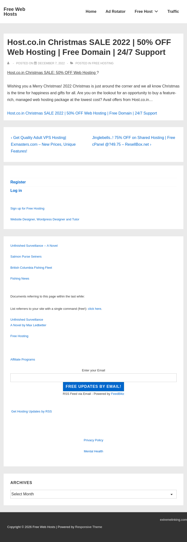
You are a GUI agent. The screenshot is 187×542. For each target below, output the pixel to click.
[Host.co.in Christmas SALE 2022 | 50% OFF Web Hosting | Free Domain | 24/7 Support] (51, 63)
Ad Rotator (116, 11)
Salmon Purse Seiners (26, 256)
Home (91, 11)
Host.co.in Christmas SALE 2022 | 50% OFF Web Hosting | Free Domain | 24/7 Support (82, 113)
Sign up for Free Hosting (27, 208)
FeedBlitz (117, 394)
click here (94, 309)
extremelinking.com (173, 519)
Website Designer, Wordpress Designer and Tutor (44, 219)
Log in (16, 190)
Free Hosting (103, 63)
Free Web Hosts (14, 12)
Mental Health (93, 451)
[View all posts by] (9, 63)
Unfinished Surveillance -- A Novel (34, 245)
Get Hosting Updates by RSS (31, 411)
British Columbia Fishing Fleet (31, 267)
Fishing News (19, 278)
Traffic (173, 11)
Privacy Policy (93, 440)
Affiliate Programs (22, 359)
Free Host (148, 10)
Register (18, 182)
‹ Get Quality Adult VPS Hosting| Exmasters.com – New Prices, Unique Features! (43, 144)
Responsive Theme (88, 527)
